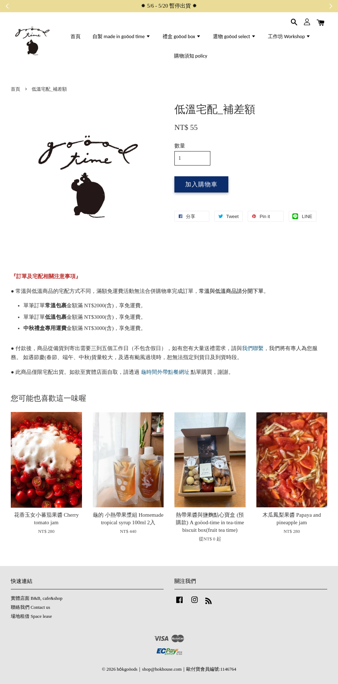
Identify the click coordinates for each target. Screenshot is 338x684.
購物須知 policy (190, 56)
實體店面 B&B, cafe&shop (37, 598)
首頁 (75, 36)
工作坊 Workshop (289, 36)
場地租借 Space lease (31, 616)
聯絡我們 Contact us (30, 607)
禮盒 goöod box (182, 36)
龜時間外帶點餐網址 (164, 372)
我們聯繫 (253, 348)
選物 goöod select (234, 36)
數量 (179, 146)
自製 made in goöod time (121, 36)
